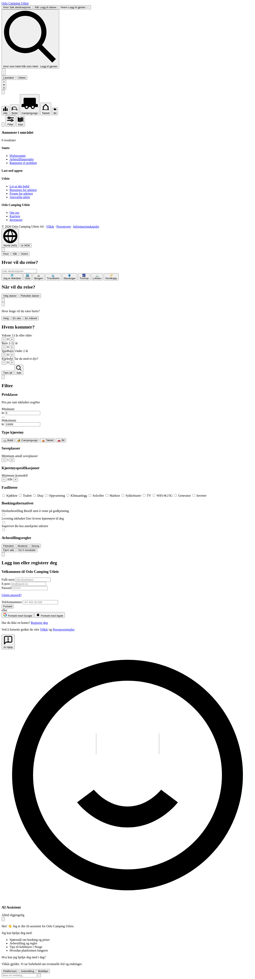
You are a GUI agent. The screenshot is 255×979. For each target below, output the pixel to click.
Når (15, 253)
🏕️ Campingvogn (27, 440)
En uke (17, 318)
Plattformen (10, 971)
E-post (6, 583)
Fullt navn (8, 579)
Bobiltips (43, 971)
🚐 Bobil (8, 440)
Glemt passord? (12, 595)
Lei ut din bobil (19, 186)
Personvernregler (63, 629)
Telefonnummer (12, 602)
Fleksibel (8, 545)
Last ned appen (12, 170)
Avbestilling (27, 971)
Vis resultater (27, 550)
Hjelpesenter (18, 155)
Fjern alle (8, 550)
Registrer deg (39, 622)
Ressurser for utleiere (23, 190)
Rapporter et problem (23, 163)
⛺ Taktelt (47, 440)
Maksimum (9, 420)
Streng (35, 545)
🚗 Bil (61, 440)
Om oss (14, 212)
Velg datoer (10, 295)
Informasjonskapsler (86, 226)
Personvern (63, 226)
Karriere (15, 216)
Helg (6, 318)
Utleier (22, 77)
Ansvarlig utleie (20, 197)
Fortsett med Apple (49, 615)
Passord (7, 588)
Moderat (22, 545)
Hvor (6, 253)
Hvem (24, 253)
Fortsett (7, 606)
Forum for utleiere (21, 193)
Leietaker (8, 77)
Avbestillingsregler (22, 159)
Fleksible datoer (30, 295)
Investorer (16, 219)
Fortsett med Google (17, 615)
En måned (31, 318)
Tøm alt (7, 372)
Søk (19, 369)
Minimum (8, 409)
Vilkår (50, 226)
